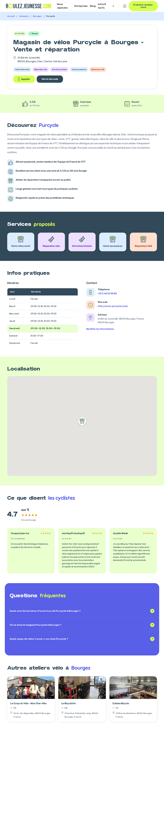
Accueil (11, 16)
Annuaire (24, 16)
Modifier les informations (100, 329)
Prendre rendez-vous (143, 6)
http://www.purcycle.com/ (113, 306)
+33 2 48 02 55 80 (107, 293)
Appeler (24, 79)
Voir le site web (49, 79)
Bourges (37, 16)
